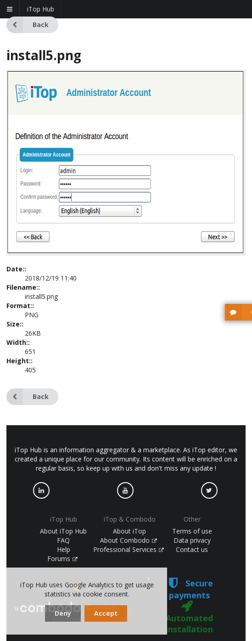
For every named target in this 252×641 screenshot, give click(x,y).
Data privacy (192, 540)
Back (27, 25)
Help (63, 549)
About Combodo (128, 540)
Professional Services (128, 549)
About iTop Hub (63, 531)
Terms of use (192, 531)
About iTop (129, 531)
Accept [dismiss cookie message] (106, 613)
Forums (62, 558)
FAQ (63, 540)
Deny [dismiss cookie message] (63, 613)
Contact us (192, 549)
